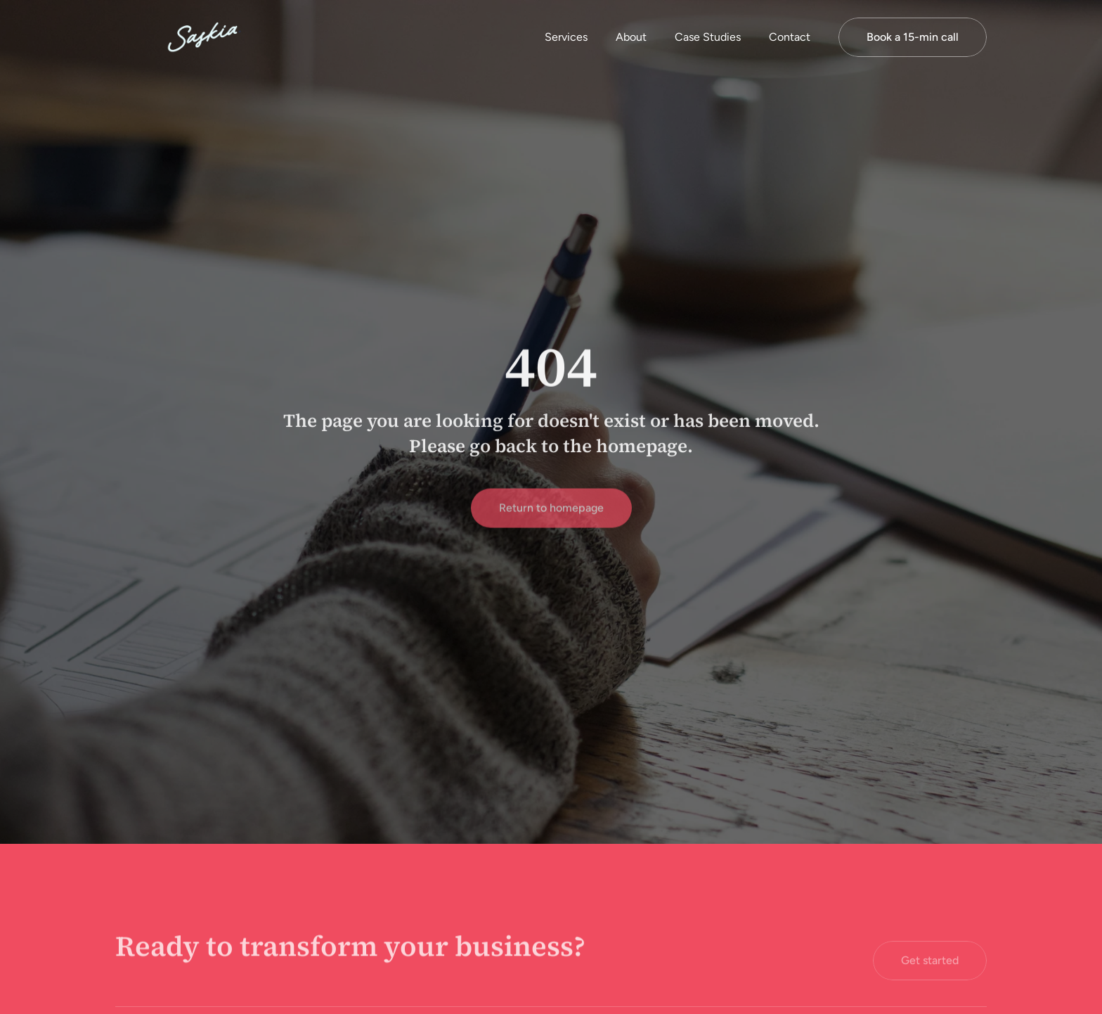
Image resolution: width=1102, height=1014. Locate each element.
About (631, 37)
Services (566, 37)
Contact (789, 37)
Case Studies (708, 37)
